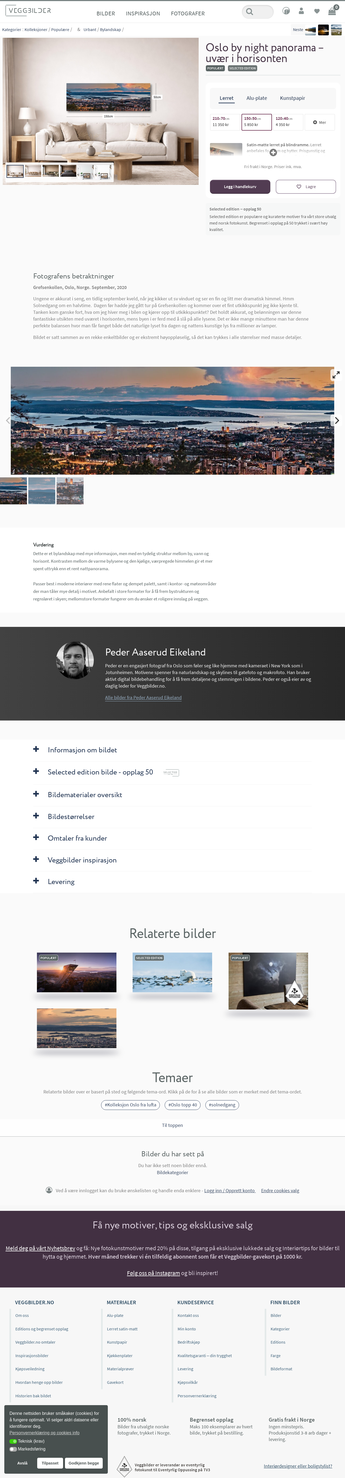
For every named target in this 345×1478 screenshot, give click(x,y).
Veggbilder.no (34, 1302)
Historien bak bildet (33, 1395)
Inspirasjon (143, 13)
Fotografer (188, 13)
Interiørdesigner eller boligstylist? (298, 1466)
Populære (60, 29)
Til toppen (172, 1125)
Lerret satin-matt (122, 1328)
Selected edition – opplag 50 (235, 208)
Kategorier (11, 29)
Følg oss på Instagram (153, 1273)
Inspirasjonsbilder (32, 1355)
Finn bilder (285, 1302)
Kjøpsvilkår (188, 1382)
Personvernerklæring (197, 1395)
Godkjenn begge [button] (83, 1463)
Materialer (121, 1302)
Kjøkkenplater (120, 1355)
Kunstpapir (117, 1342)
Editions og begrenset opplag (41, 1328)
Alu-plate (115, 1315)
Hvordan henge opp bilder (39, 1382)
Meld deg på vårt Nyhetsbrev (40, 1248)
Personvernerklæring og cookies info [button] (44, 1433)
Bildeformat (281, 1368)
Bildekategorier (172, 1172)
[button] (13, 1441)
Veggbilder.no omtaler (35, 1342)
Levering (185, 1368)
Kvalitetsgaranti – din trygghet (205, 1355)
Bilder (105, 13)
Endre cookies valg (280, 1190)
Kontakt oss (188, 1315)
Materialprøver (120, 1368)
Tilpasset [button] (50, 1463)
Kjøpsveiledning (29, 1368)
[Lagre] (306, 187)
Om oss (22, 1315)
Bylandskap (110, 29)
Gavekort (115, 1382)
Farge (276, 1355)
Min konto (187, 1328)
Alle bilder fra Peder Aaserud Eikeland (143, 697)
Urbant (90, 29)
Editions (278, 1342)
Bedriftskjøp (189, 1342)
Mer (319, 122)
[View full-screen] (336, 375)
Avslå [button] (22, 1463)
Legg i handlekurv (240, 186)
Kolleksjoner (36, 29)
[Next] (336, 420)
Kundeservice (195, 1302)
